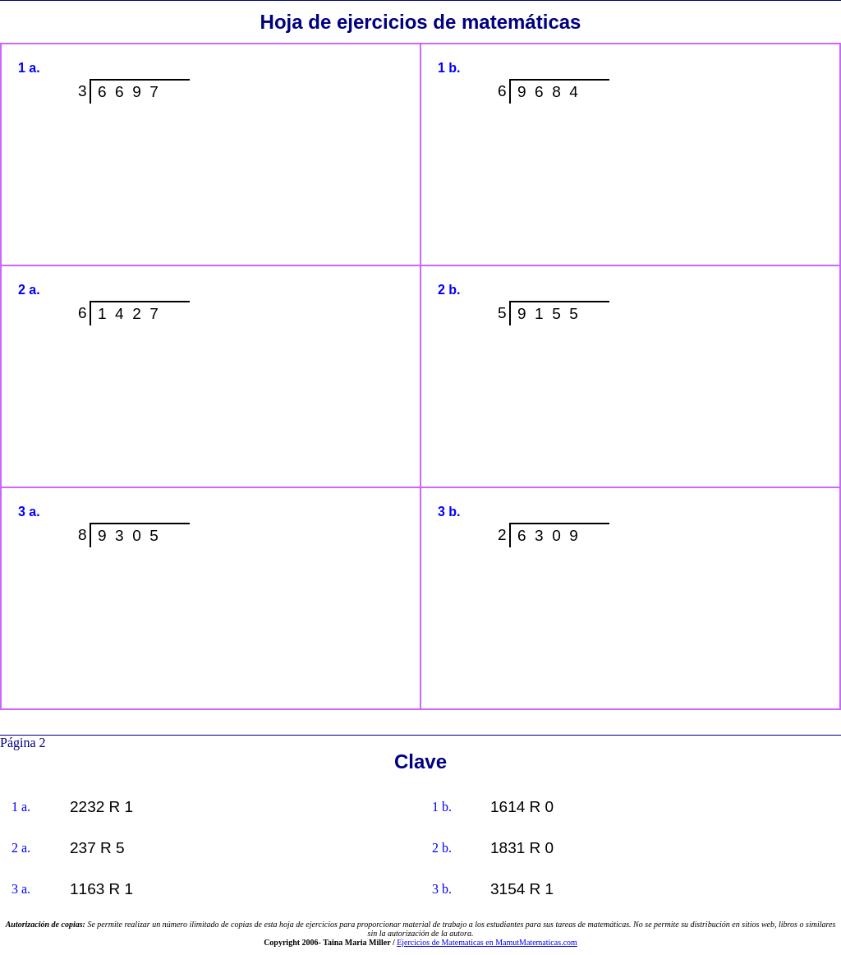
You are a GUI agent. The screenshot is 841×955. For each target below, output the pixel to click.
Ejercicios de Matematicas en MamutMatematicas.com (487, 942)
